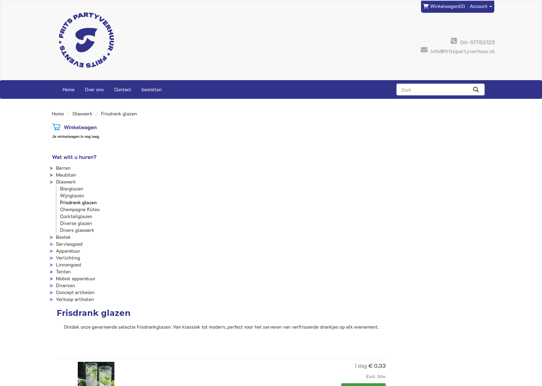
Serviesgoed (69, 244)
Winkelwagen (80, 127)
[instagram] (484, 380)
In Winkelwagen (468, 212)
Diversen (65, 285)
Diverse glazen (76, 223)
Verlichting (68, 257)
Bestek (63, 237)
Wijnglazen (72, 195)
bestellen (151, 89)
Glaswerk (83, 113)
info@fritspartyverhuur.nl (85, 329)
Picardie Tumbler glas (281, 246)
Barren (63, 167)
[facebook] (471, 380)
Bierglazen (71, 188)
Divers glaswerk (77, 230)
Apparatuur (68, 250)
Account (481, 5)
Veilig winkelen (293, 335)
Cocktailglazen (76, 216)
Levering (285, 329)
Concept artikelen (75, 292)
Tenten (63, 271)
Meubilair (66, 174)
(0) (444, 5)
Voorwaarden (290, 342)
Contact (122, 89)
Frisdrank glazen (78, 202)
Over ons (94, 89)
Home (69, 89)
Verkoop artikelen (75, 299)
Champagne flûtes (80, 209)
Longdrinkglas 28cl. (278, 189)
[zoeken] (476, 89)
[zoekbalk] (431, 89)
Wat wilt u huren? (74, 156)
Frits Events (180, 329)
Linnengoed (68, 264)
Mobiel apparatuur (75, 278)
